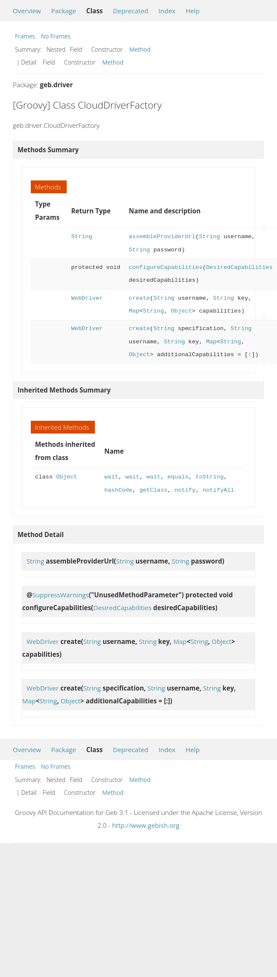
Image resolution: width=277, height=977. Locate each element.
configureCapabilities (165, 267)
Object (181, 311)
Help (193, 10)
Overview (27, 10)
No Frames (56, 36)
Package (63, 10)
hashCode (118, 490)
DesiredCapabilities (239, 267)
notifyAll (218, 490)
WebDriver (87, 298)
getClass (153, 490)
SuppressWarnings (60, 594)
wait (111, 477)
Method (140, 49)
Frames (25, 36)
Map (134, 311)
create (139, 298)
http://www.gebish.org (146, 825)
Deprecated (130, 10)
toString (209, 477)
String (81, 237)
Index (167, 10)
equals (178, 477)
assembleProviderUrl (162, 237)
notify (184, 490)
